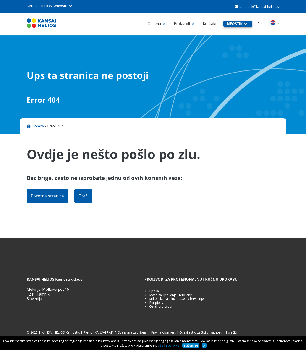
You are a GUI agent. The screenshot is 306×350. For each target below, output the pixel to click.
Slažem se (191, 345)
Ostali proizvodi (160, 307)
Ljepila (154, 291)
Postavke (172, 345)
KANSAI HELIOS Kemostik (47, 5)
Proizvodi (182, 23)
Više (160, 345)
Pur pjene (156, 303)
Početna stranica (47, 196)
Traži (83, 196)
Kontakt (210, 23)
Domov (35, 126)
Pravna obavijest (163, 332)
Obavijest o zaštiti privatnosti (200, 332)
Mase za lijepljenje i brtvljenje (171, 295)
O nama (154, 23)
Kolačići (231, 332)
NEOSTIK (235, 23)
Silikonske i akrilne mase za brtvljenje (176, 299)
